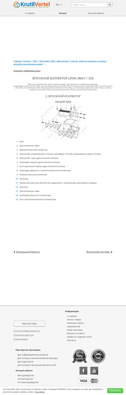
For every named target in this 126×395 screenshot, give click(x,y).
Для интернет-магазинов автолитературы (37, 358)
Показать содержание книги (26, 70)
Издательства (73, 326)
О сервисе (30, 13)
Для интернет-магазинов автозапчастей (36, 365)
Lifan (35, 61)
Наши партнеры (75, 330)
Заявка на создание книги (79, 336)
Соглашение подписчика (23, 335)
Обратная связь (29, 323)
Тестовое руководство (27, 382)
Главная (17, 61)
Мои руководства (25, 375)
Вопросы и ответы (75, 333)
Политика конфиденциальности (26, 331)
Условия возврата (20, 339)
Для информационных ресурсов (32, 354)
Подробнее (39, 392)
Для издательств (25, 361)
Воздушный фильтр (28, 251)
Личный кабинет (96, 13)
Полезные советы (75, 323)
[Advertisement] (63, 37)
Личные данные (25, 378)
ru (58, 4)
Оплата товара (74, 319)
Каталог (63, 13)
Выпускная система (98, 251)
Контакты (71, 340)
